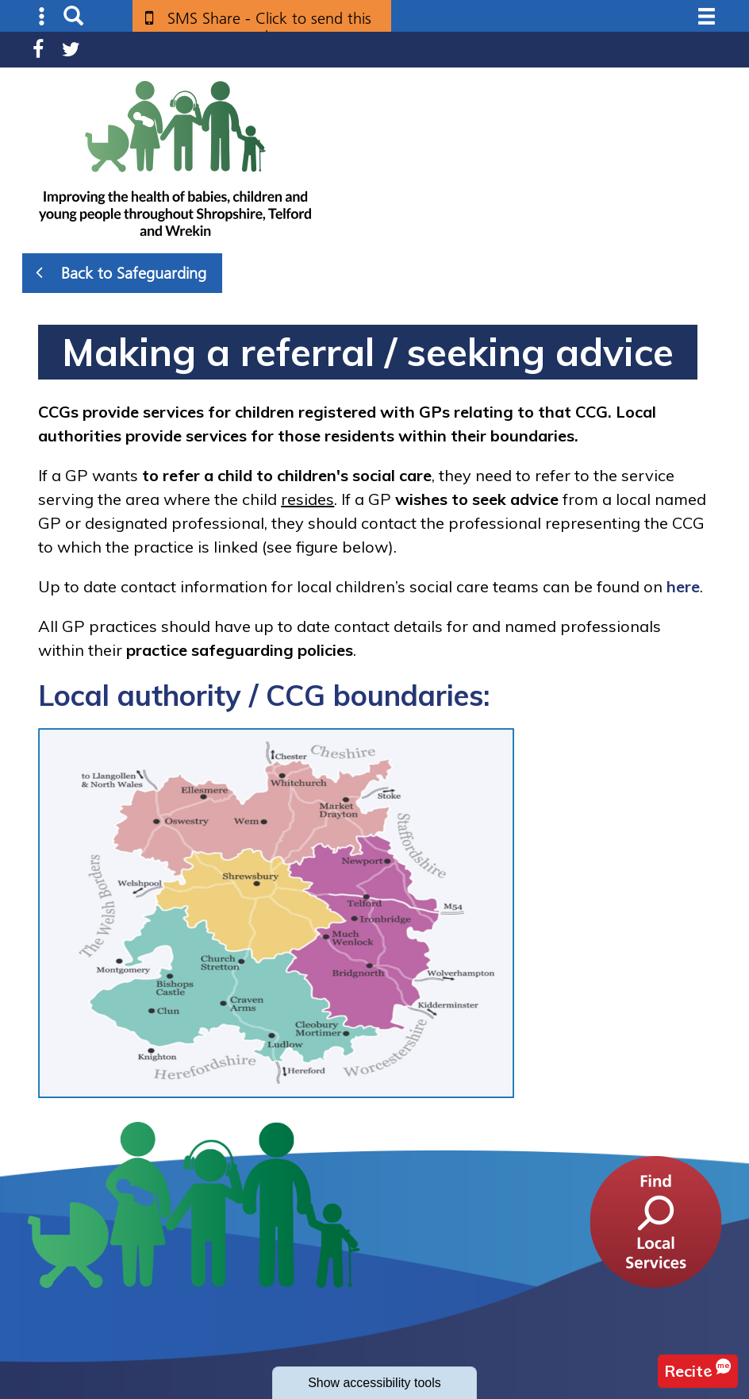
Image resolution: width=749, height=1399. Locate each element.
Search (73, 16)
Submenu (42, 16)
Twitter (71, 50)
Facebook (38, 50)
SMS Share (269, 24)
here (683, 586)
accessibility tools (374, 1382)
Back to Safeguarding (121, 272)
